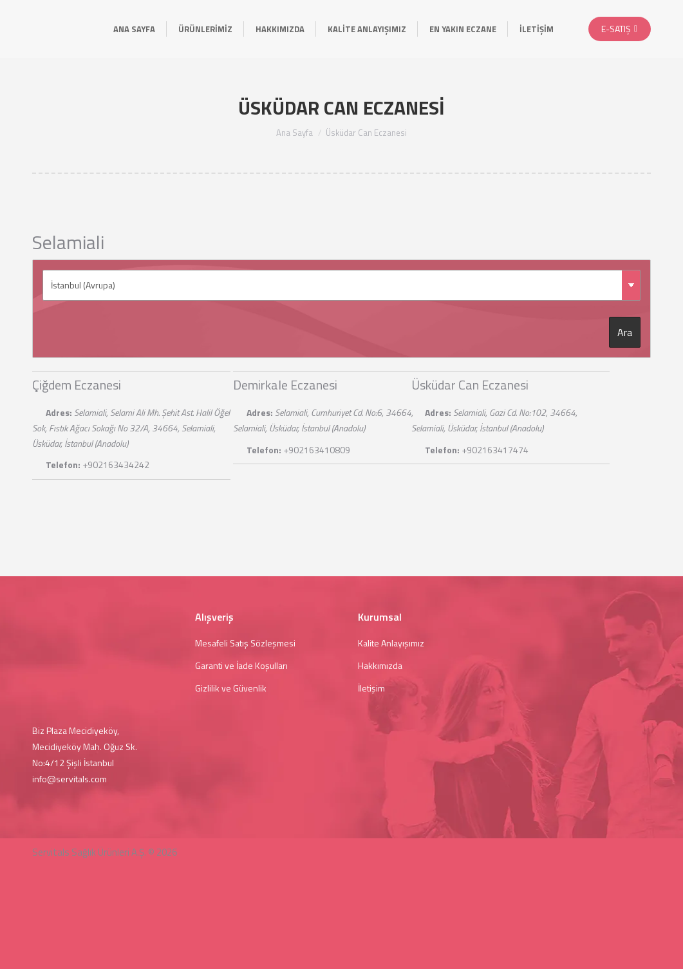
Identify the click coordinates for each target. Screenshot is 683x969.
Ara (624, 332)
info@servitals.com (69, 779)
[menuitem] (134, 29)
